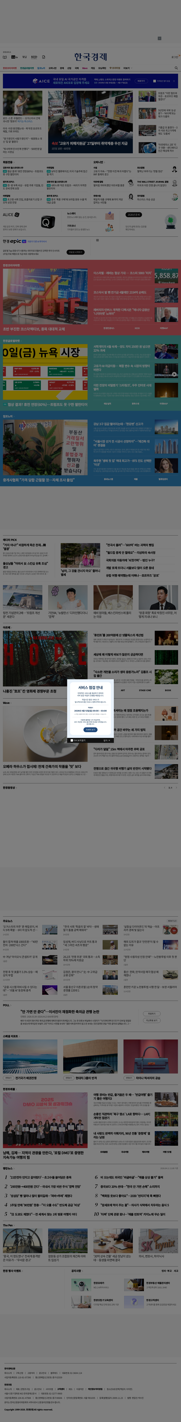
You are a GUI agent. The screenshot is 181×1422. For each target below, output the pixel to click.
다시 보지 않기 (79, 740)
